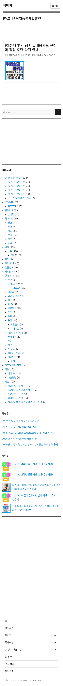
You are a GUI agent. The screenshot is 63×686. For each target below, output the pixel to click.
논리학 (11, 214)
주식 (10, 251)
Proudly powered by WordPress (27, 680)
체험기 (8, 381)
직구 (10, 345)
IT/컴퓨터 (9, 202)
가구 (10, 280)
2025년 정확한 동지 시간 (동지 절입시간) (32, 464)
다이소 (11, 292)
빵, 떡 (10, 304)
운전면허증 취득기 (17, 394)
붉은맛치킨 (14, 55)
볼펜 (13, 361)
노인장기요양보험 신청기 (20, 390)
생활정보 (9, 267)
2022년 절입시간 (16, 186)
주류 (10, 341)
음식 (10, 320)
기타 (7, 259)
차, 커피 (11, 349)
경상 (10, 222)
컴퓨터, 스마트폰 (16, 353)
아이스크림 (16, 288)
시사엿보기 (10, 271)
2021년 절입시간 (16, 182)
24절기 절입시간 (13, 178)
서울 (10, 231)
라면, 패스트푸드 (16, 296)
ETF (12, 255)
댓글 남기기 (50, 55)
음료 (10, 316)
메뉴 (55, 5)
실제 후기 (9, 275)
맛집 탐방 (9, 263)
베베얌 (7, 5)
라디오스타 (13, 373)
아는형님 (12, 377)
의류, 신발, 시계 (15, 332)
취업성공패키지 (15, 398)
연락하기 (9, 628)
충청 (10, 243)
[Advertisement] (32, 31)
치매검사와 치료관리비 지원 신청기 (25, 402)
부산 (10, 227)
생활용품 (12, 308)
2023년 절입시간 (16, 190)
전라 (10, 235)
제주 (10, 239)
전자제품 (12, 337)
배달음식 (15, 324)
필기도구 (12, 357)
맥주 (10, 300)
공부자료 (9, 210)
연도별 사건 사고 (13, 365)
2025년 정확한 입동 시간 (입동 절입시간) (32, 474)
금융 (7, 247)
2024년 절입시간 (16, 194)
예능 (7, 369)
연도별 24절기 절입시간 (19, 198)
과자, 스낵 (13, 284)
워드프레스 (13, 206)
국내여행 (9, 218)
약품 (10, 312)
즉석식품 (15, 328)
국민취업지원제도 (16, 385)
